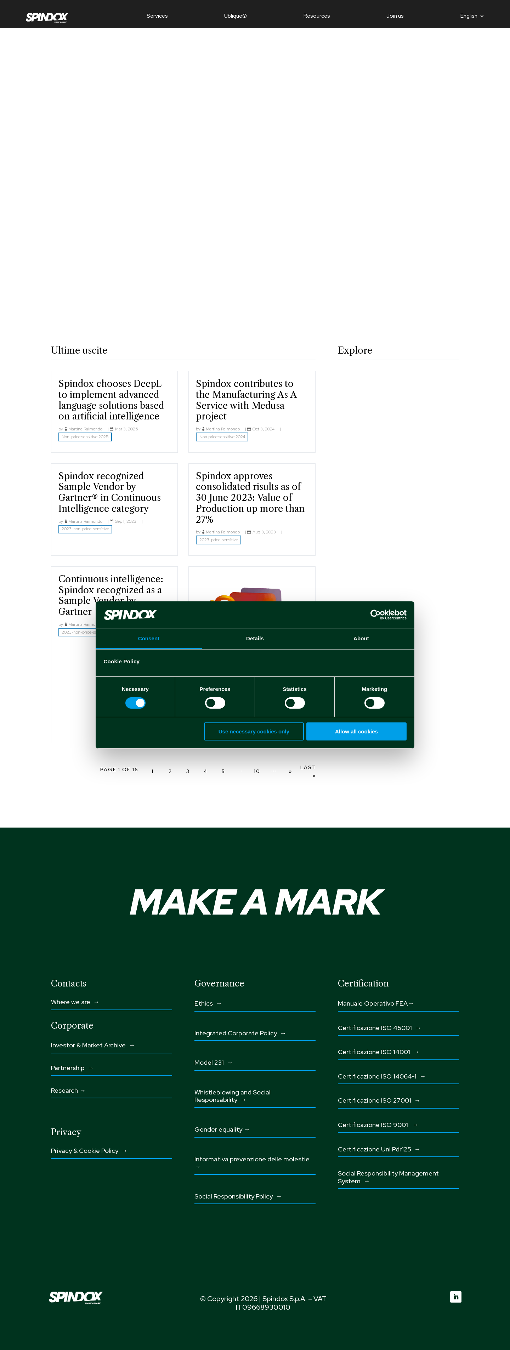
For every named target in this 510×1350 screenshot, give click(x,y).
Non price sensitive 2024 (222, 437)
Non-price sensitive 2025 (85, 437)
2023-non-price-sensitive (85, 529)
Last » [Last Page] (308, 772)
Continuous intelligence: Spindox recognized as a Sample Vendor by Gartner (110, 595)
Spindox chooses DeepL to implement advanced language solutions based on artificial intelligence (111, 400)
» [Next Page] (291, 771)
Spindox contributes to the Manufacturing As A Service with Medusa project (246, 400)
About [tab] (361, 638)
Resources (317, 16)
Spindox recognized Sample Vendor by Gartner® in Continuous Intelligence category (109, 492)
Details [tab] (255, 638)
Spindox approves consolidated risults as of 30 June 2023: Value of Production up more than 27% (250, 497)
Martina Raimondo (85, 429)
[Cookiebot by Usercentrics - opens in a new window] (376, 615)
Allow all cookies (356, 731)
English (468, 16)
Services (157, 16)
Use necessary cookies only (254, 731)
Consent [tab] (149, 638)
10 (257, 771)
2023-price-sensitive (218, 540)
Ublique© (235, 16)
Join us (395, 16)
